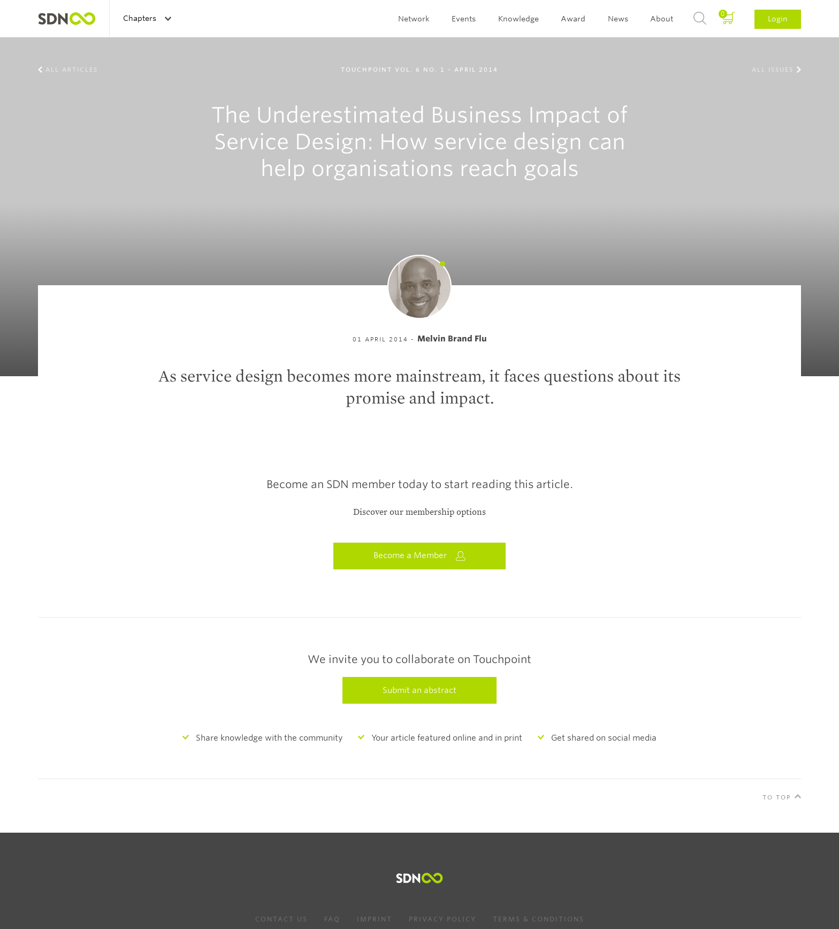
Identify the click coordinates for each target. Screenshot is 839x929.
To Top (776, 797)
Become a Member (419, 556)
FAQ (332, 919)
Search (699, 18)
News (618, 18)
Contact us (281, 919)
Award (573, 18)
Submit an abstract (419, 690)
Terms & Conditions (538, 919)
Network (414, 18)
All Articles (71, 69)
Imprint (374, 919)
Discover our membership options (419, 512)
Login (778, 18)
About (661, 18)
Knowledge (518, 18)
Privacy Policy (442, 919)
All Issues (773, 69)
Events (464, 18)
